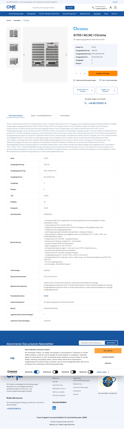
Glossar (75, 396)
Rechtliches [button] (78, 375)
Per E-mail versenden (105, 81)
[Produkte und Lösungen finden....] (48, 7)
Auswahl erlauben (108, 412)
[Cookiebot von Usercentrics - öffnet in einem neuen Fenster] (12, 427)
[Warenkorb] (115, 8)
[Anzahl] (80, 73)
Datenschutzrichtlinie (94, 352)
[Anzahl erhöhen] (85, 73)
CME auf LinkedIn (58, 394)
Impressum (77, 393)
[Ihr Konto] (110, 8)
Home (9, 20)
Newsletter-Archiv (58, 391)
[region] (37, 54)
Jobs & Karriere (57, 387)
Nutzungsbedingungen (87, 354)
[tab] (15, 118)
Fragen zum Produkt (108, 93)
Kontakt (115, 2)
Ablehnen (108, 418)
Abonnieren (110, 345)
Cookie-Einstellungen (80, 390)
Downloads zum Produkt (84, 93)
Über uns (55, 380)
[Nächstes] (66, 54)
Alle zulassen (108, 406)
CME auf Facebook (58, 398)
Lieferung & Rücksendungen (80, 81)
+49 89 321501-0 (101, 9)
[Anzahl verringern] (76, 73)
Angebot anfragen (102, 73)
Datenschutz (77, 386)
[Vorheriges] (24, 54)
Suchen (70, 8)
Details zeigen (101, 427)
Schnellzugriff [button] (59, 375)
